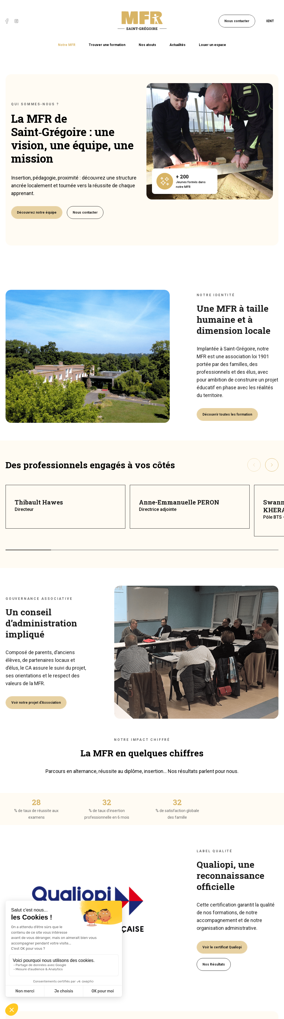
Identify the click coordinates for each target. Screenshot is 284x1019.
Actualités (177, 45)
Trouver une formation (107, 45)
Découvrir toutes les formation (227, 414)
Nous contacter (236, 21)
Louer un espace (212, 45)
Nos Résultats (213, 964)
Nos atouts (147, 45)
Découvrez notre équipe (37, 212)
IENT (270, 21)
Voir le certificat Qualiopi (222, 947)
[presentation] (271, 465)
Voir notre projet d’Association (36, 703)
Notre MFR (66, 45)
